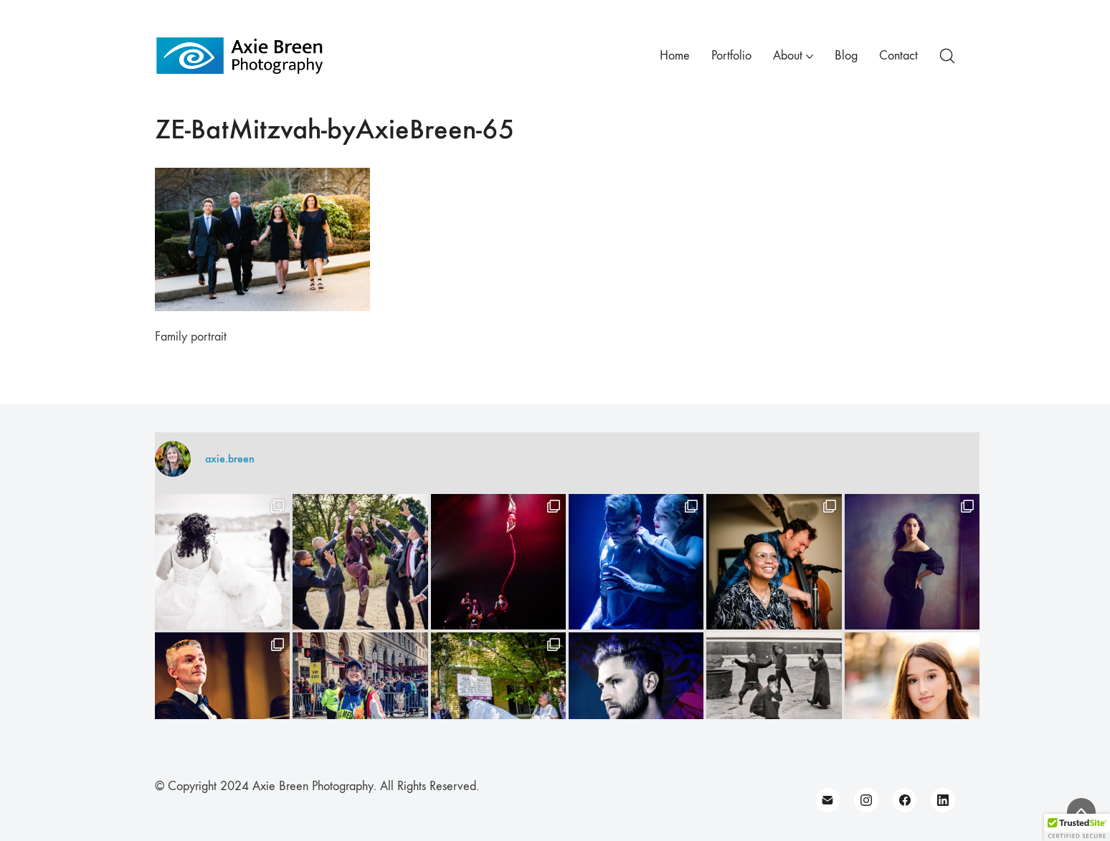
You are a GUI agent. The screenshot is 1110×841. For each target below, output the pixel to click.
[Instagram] (866, 800)
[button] (1077, 827)
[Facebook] (905, 800)
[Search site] (947, 56)
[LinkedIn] (943, 800)
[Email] (828, 800)
